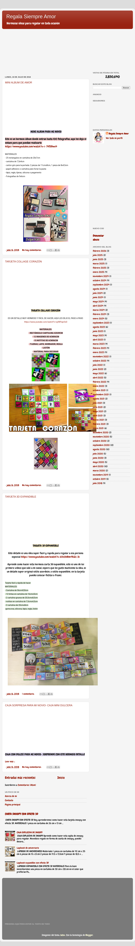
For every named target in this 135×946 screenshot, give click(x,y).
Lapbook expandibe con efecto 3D (33, 862)
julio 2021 (97, 402)
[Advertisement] (45, 52)
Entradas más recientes (20, 778)
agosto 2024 (99, 288)
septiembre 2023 (101, 322)
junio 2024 (98, 297)
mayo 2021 (98, 411)
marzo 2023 (98, 343)
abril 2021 (98, 415)
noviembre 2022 (101, 356)
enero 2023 (98, 352)
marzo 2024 (99, 309)
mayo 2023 (98, 335)
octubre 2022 (99, 360)
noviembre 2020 (101, 436)
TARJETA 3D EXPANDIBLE (20, 496)
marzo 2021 (98, 419)
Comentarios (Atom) (27, 785)
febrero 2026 (99, 250)
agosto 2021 (98, 398)
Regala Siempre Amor (31, 16)
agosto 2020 (99, 449)
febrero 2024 (99, 314)
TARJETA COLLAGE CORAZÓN (23, 261)
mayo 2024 (98, 301)
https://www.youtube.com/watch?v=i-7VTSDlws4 (31, 146)
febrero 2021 (99, 424)
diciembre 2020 (100, 432)
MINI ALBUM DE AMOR (18, 82)
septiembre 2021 (101, 394)
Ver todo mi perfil (114, 138)
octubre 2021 (99, 390)
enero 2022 (98, 386)
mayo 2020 (98, 462)
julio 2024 (98, 293)
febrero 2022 (99, 381)
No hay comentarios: (32, 250)
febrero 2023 (99, 348)
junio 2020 (98, 457)
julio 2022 (98, 364)
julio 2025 (98, 255)
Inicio (61, 778)
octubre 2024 (99, 280)
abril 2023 (98, 339)
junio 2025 (98, 259)
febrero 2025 (99, 267)
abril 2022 (98, 377)
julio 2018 (97, 483)
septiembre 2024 (101, 284)
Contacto (9, 800)
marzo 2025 (99, 263)
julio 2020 (98, 453)
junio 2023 (98, 331)
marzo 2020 (99, 470)
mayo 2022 (98, 373)
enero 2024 (98, 318)
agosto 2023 (99, 327)
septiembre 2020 (101, 445)
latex (62, 935)
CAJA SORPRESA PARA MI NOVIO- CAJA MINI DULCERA (38, 705)
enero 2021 (98, 428)
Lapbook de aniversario (28, 847)
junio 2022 (98, 369)
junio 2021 (98, 407)
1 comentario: (28, 693)
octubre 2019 (99, 479)
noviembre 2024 (101, 276)
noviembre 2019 (100, 474)
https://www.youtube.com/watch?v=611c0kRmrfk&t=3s (50, 557)
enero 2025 (98, 272)
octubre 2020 (99, 440)
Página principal (12, 804)
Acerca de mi (11, 796)
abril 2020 (98, 466)
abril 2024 (98, 305)
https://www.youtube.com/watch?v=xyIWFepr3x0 (45, 322)
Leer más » (10, 761)
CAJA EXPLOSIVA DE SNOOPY (29, 832)
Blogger (89, 935)
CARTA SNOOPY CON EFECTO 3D (21, 814)
